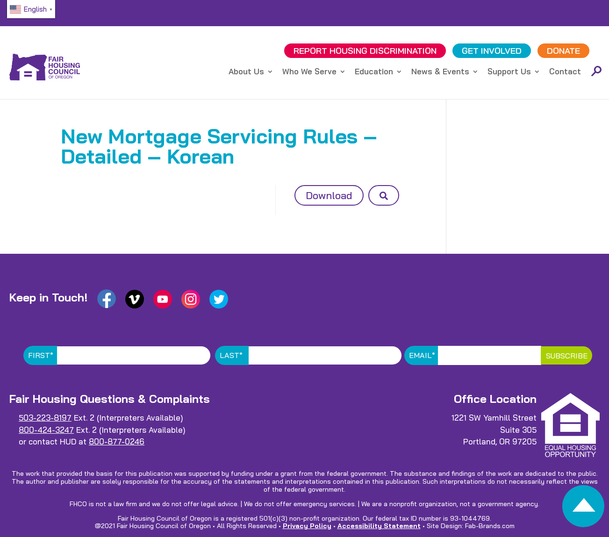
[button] (383, 195)
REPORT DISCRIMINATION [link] (365, 50)
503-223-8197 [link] (45, 417)
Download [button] (329, 195)
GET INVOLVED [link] (492, 50)
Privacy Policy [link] (307, 526)
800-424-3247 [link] (46, 430)
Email (422, 355)
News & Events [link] (440, 72)
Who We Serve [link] (309, 72)
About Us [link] (246, 72)
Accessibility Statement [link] (379, 526)
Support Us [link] (509, 72)
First (40, 355)
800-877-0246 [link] (116, 441)
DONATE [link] (563, 50)
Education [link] (374, 72)
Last (231, 355)
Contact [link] (565, 72)
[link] (583, 508)
